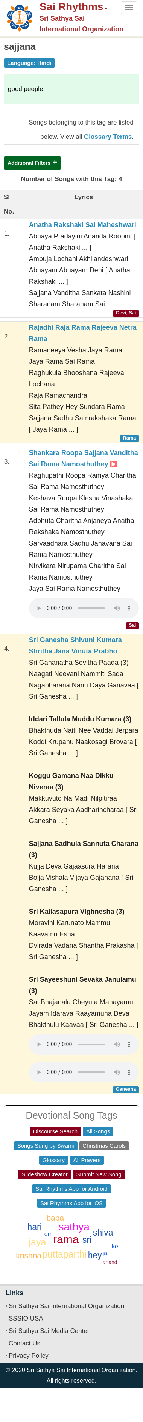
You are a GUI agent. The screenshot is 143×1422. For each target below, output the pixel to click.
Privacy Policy (29, 1355)
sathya (74, 1227)
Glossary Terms (108, 136)
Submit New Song (99, 1174)
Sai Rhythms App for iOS (71, 1203)
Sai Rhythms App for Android (71, 1188)
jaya (37, 1242)
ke (115, 1246)
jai (106, 1253)
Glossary (54, 1160)
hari (34, 1227)
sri (86, 1240)
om (48, 1234)
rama (66, 1239)
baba (55, 1217)
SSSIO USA (26, 1318)
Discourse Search (55, 1131)
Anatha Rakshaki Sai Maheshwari (82, 225)
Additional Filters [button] (29, 163)
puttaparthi (64, 1254)
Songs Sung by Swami (45, 1145)
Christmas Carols (104, 1145)
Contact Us (24, 1343)
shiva (103, 1233)
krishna (28, 1255)
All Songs (98, 1131)
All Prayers (87, 1160)
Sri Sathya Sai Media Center (49, 1330)
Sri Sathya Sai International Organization (66, 1306)
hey (95, 1255)
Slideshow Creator (44, 1174)
